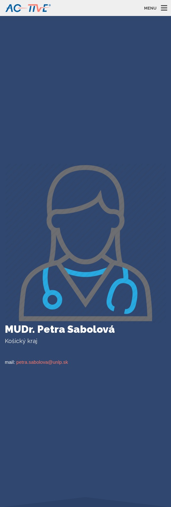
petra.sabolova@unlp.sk (42, 362)
